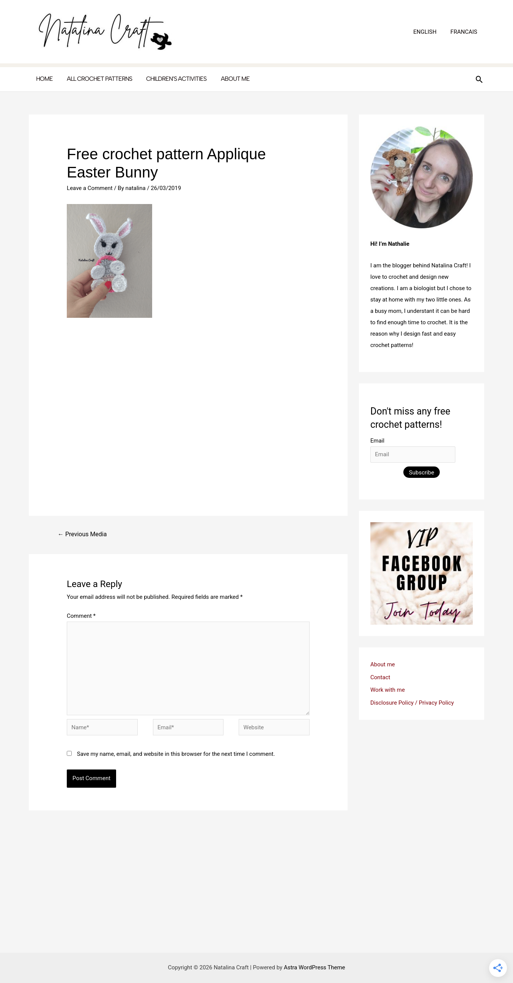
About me (382, 664)
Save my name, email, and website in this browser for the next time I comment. (176, 754)
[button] (479, 79)
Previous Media (82, 534)
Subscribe (421, 472)
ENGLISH (428, 31)
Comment (81, 615)
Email (377, 440)
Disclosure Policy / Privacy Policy (412, 702)
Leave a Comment (90, 188)
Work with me (387, 689)
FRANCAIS (465, 31)
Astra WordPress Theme (314, 967)
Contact (380, 677)
